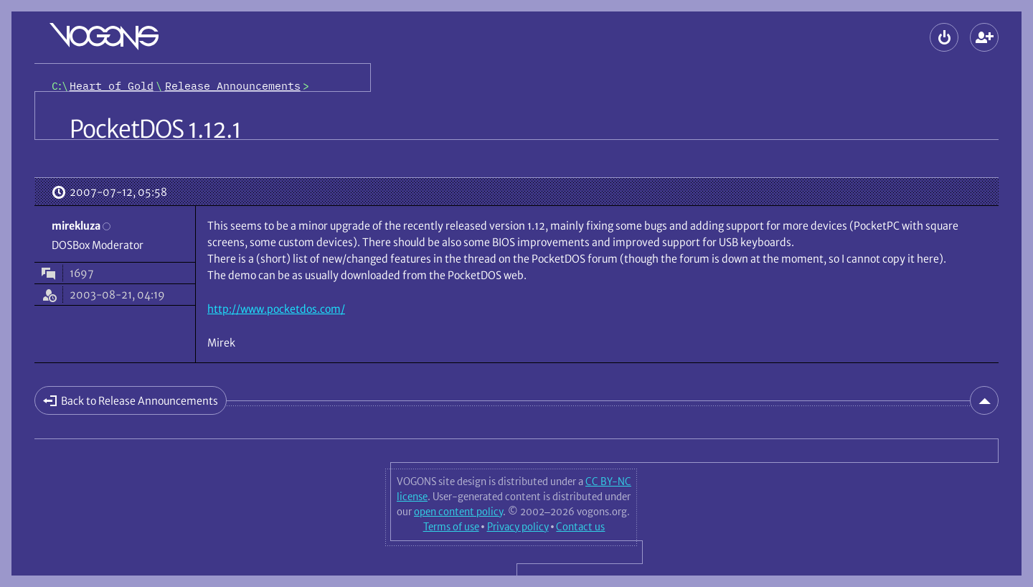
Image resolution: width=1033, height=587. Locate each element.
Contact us (580, 526)
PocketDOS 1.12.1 (155, 129)
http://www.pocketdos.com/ (276, 309)
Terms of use (451, 526)
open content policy (458, 511)
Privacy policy (518, 526)
